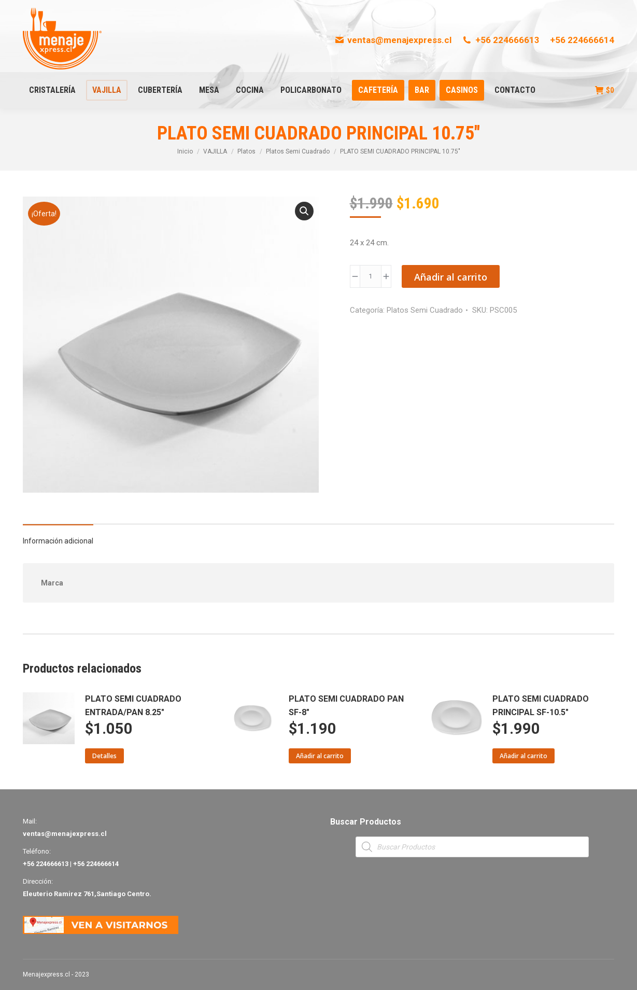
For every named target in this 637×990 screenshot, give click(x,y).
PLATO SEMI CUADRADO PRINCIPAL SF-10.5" (540, 705)
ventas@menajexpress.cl (393, 40)
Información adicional (58, 541)
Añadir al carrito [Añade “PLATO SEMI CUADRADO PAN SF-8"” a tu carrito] (320, 755)
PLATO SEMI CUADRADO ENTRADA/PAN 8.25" (133, 705)
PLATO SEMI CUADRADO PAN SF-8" (346, 705)
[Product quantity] (370, 276)
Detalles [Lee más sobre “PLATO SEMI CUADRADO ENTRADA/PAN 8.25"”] (104, 755)
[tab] (58, 536)
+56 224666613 (501, 40)
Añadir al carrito (450, 277)
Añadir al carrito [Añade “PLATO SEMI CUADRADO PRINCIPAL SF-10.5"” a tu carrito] (523, 755)
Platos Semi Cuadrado (425, 310)
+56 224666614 (582, 40)
